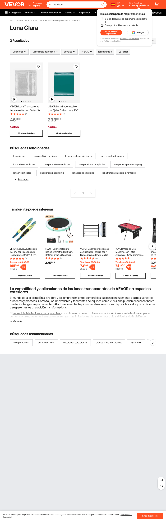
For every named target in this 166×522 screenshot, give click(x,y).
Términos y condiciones (129, 38)
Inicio (12, 20)
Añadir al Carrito (25, 275)
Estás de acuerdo (150, 516)
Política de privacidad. (112, 41)
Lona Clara (75, 20)
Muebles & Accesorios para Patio (54, 20)
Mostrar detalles (26, 133)
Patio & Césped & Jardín (27, 20)
